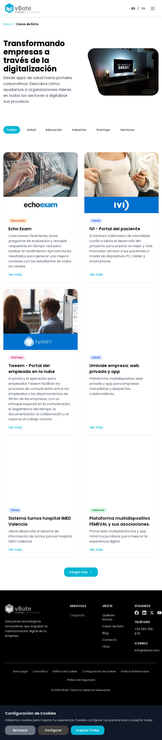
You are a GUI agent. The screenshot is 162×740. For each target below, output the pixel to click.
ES (132, 8)
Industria (79, 130)
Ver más (15, 274)
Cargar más (81, 572)
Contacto (109, 640)
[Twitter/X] (152, 613)
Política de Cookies (65, 671)
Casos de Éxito (113, 626)
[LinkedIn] (144, 613)
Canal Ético (40, 671)
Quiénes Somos (108, 617)
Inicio (7, 24)
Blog (105, 633)
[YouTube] (159, 613)
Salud (31, 130)
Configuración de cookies (99, 671)
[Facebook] (137, 613)
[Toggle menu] (152, 8)
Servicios (127, 130)
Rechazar (20, 730)
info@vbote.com (147, 650)
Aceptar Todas (87, 730)
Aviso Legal (20, 671)
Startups (103, 130)
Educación (54, 130)
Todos (12, 130)
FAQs (106, 646)
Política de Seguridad (81, 680)
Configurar (53, 730)
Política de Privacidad (135, 671)
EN (143, 8)
